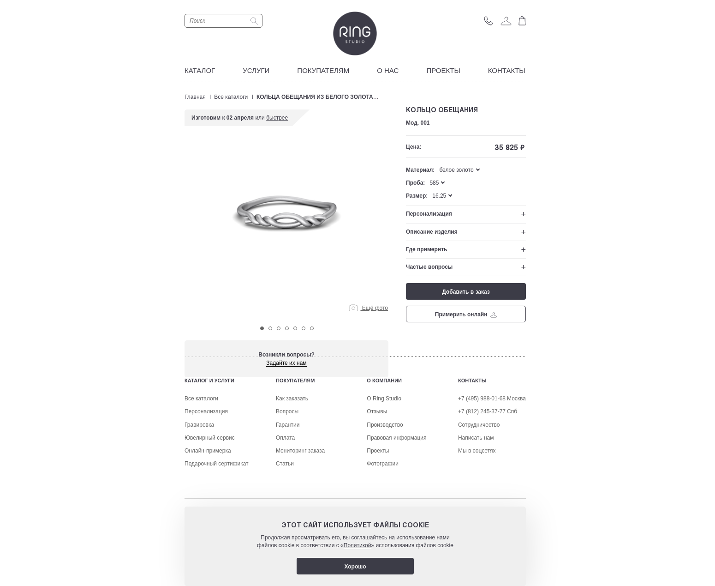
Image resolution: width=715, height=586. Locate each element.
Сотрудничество (479, 482)
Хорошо (355, 566)
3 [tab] (278, 328)
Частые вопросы (429, 267)
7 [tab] (312, 328)
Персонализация (429, 214)
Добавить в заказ (465, 292)
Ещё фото (368, 308)
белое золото (456, 170)
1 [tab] (262, 328)
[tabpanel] (287, 231)
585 (434, 183)
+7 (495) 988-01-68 (482, 456)
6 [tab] (303, 328)
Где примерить (426, 249)
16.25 (439, 196)
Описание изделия (432, 232)
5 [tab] (295, 328)
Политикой (357, 545)
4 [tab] (287, 328)
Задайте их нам (286, 363)
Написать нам (476, 495)
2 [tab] (270, 328)
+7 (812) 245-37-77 (482, 468)
